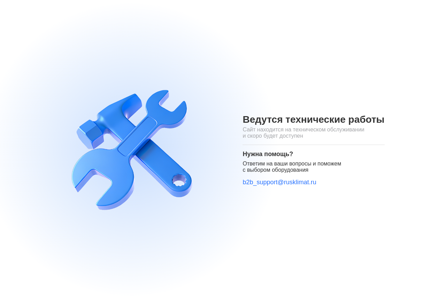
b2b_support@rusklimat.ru (279, 182)
